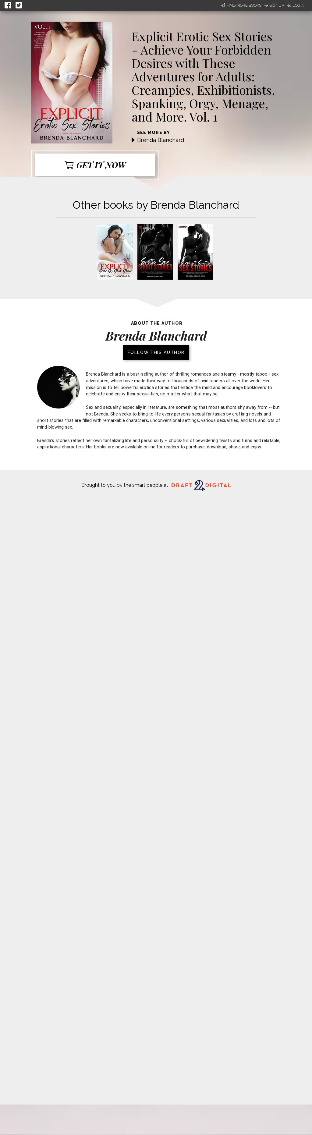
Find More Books (241, 5)
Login (295, 5)
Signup (274, 5)
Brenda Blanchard (160, 140)
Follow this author (156, 352)
